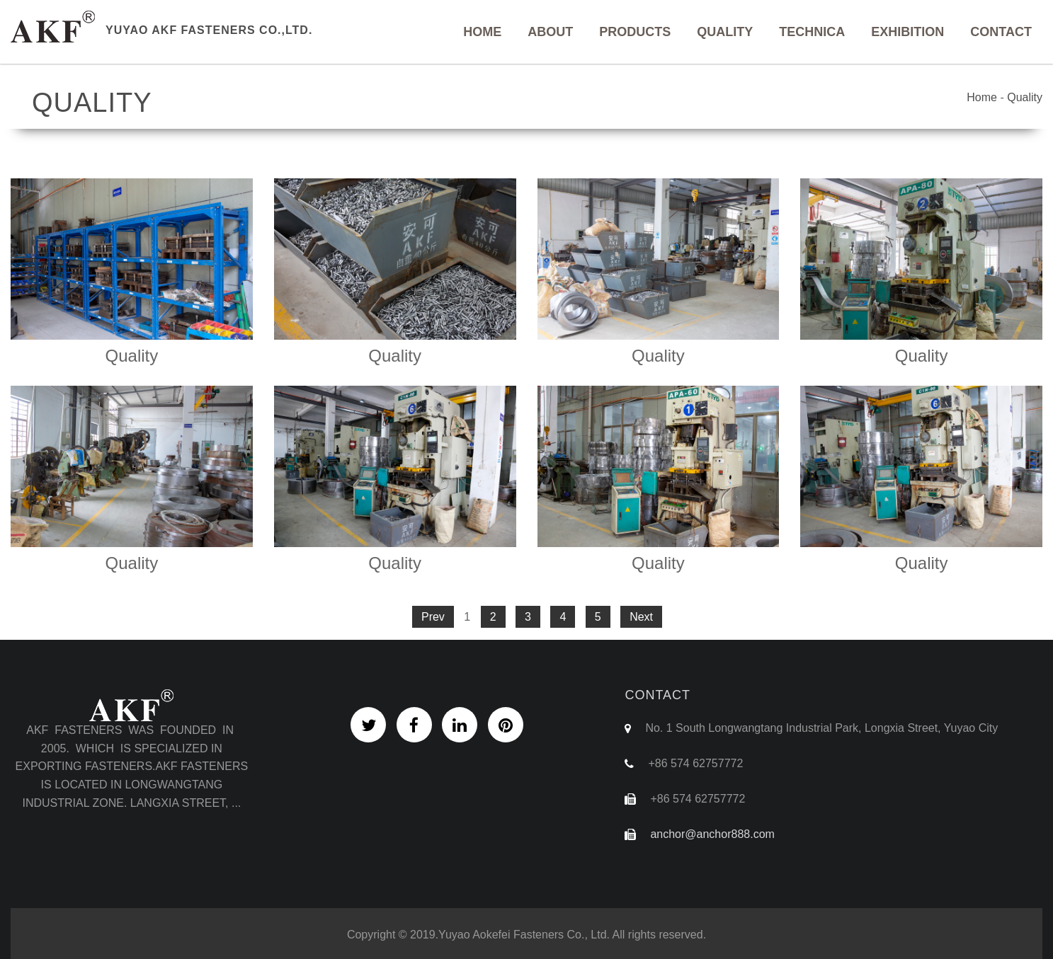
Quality (725, 32)
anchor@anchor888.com (712, 834)
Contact (1001, 32)
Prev (433, 617)
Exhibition (907, 32)
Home (482, 32)
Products (635, 32)
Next (641, 617)
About (550, 32)
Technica (812, 32)
